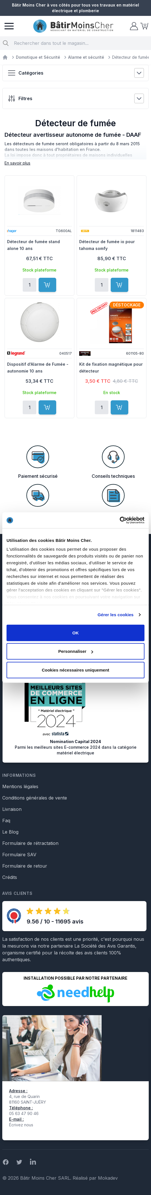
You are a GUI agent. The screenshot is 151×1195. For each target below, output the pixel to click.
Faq (6, 820)
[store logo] (73, 26)
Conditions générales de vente (34, 798)
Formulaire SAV (19, 854)
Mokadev (108, 1178)
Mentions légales (20, 786)
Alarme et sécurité (86, 57)
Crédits (9, 877)
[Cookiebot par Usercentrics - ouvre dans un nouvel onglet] (119, 520)
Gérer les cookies (116, 614)
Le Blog (10, 832)
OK (75, 632)
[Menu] (9, 26)
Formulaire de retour (24, 866)
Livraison (12, 809)
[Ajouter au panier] (47, 285)
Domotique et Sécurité (38, 57)
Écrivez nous (21, 1124)
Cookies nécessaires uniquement (75, 669)
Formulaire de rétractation (30, 843)
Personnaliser (75, 651)
